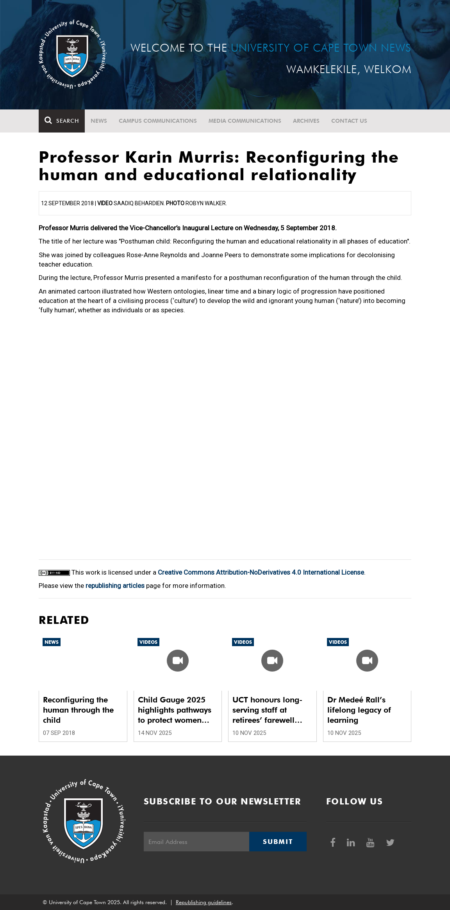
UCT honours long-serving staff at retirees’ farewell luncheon (267, 710)
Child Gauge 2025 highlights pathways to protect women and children (174, 710)
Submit (278, 842)
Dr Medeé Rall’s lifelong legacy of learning (359, 710)
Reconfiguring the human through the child (78, 710)
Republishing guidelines (204, 902)
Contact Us (349, 121)
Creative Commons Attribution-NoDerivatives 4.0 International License (261, 572)
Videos (148, 642)
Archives (306, 121)
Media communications (245, 121)
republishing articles (115, 585)
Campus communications (158, 121)
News (99, 121)
